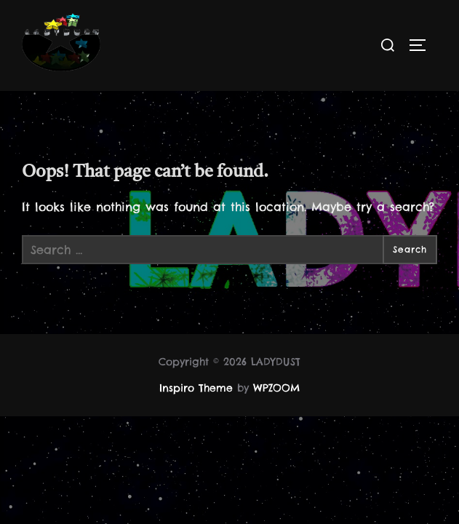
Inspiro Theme (196, 388)
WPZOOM (276, 388)
